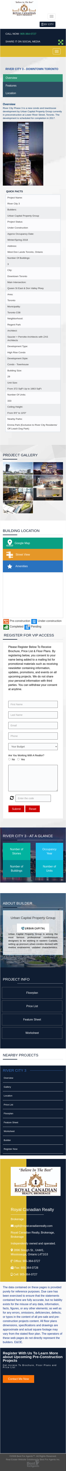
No (13, 759)
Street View (17, 554)
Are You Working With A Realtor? (26, 755)
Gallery (7, 1087)
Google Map (17, 543)
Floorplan (32, 992)
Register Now (10, 1149)
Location (11, 93)
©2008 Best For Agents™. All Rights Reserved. (33, 1456)
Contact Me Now (18, 1378)
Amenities (16, 566)
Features (11, 85)
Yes (23, 759)
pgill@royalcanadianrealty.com (33, 1225)
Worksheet (32, 1032)
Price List (32, 1006)
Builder (7, 1140)
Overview (11, 77)
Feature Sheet (32, 1019)
